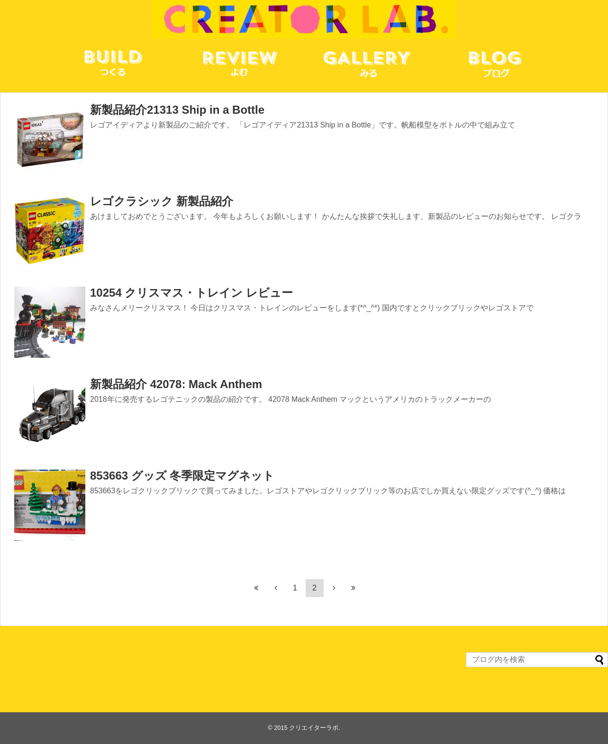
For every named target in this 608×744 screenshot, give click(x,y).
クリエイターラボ (313, 727)
